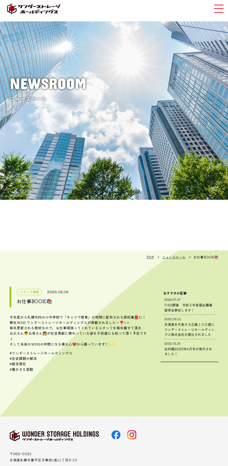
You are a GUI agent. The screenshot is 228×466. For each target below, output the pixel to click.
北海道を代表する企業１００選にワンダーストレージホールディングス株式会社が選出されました (189, 327)
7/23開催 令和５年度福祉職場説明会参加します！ (189, 305)
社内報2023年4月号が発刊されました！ (189, 349)
